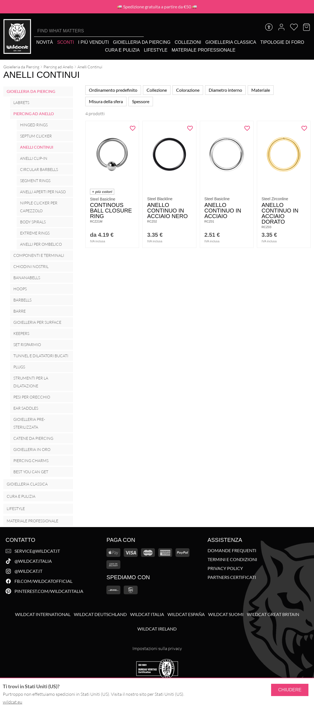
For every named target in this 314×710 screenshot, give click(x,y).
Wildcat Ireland (157, 629)
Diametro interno (225, 90)
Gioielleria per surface (37, 322)
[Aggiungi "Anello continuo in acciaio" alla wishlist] (247, 128)
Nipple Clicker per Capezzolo (38, 207)
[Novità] (44, 42)
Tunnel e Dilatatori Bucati (40, 355)
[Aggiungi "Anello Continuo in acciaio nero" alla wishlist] (190, 128)
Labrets (21, 102)
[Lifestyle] (155, 50)
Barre (19, 311)
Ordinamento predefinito (113, 90)
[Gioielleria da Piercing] (142, 42)
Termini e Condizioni (232, 559)
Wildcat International (42, 614)
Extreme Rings (35, 233)
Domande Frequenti (232, 550)
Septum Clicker (36, 136)
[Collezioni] (188, 42)
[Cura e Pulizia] (122, 50)
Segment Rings (35, 180)
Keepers (21, 333)
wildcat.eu (12, 702)
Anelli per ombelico (41, 244)
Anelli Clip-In (33, 158)
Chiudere (289, 689)
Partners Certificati (232, 577)
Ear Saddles (25, 408)
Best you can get (30, 471)
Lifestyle (16, 508)
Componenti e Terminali (38, 255)
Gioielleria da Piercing (21, 66)
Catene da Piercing (33, 438)
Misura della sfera (106, 101)
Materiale (260, 90)
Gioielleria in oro (31, 449)
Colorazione (187, 90)
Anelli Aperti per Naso (43, 191)
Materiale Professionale (32, 520)
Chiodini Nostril (30, 266)
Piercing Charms (30, 460)
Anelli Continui (36, 147)
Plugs (19, 366)
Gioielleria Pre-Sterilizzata (29, 423)
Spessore (140, 101)
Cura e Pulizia (21, 496)
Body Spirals (33, 221)
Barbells (22, 300)
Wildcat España (186, 614)
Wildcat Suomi (226, 614)
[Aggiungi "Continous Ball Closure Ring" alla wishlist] (132, 128)
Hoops (20, 288)
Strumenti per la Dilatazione (30, 382)
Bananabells (26, 277)
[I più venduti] (93, 42)
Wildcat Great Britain (273, 614)
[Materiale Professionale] (203, 50)
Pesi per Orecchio (31, 397)
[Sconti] (65, 42)
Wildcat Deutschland (100, 614)
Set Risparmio (27, 344)
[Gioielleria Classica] (230, 42)
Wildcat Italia (147, 614)
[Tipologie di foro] (282, 42)
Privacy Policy (225, 568)
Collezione (157, 90)
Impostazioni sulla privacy (157, 648)
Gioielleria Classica (27, 484)
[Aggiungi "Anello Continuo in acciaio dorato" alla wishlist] (304, 128)
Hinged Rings (34, 124)
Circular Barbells (39, 169)
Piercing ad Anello (58, 66)
